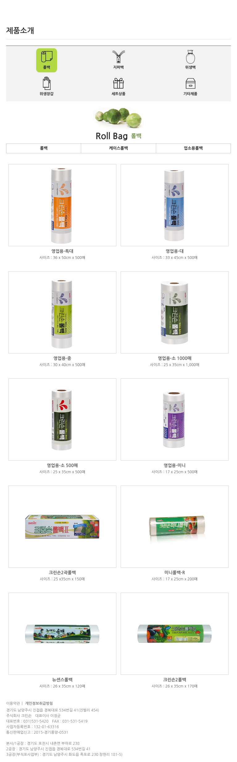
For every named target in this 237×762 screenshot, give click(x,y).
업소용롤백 (193, 148)
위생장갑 (46, 94)
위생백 (190, 67)
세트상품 (118, 94)
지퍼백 (118, 67)
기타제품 (190, 94)
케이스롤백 (118, 148)
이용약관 (13, 703)
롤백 (46, 67)
